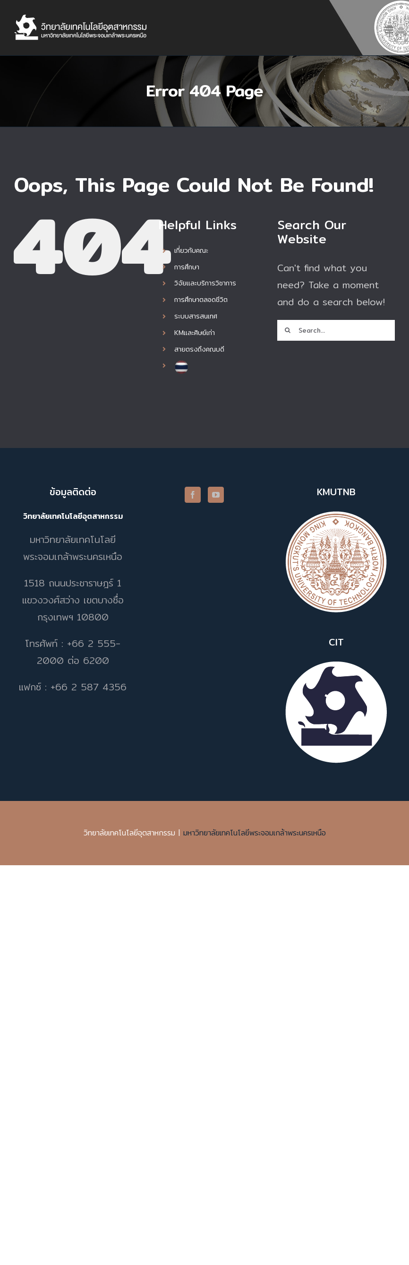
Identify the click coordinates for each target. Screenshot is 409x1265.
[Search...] (336, 330)
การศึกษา (186, 267)
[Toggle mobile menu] (390, 30)
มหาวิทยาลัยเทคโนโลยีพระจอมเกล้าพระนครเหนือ (254, 833)
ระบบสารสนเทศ (195, 316)
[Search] (287, 330)
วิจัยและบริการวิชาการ (205, 283)
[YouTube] (216, 495)
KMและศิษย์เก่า (194, 332)
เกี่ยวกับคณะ (191, 250)
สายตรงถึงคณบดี (199, 349)
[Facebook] (193, 495)
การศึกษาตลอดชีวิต (201, 299)
